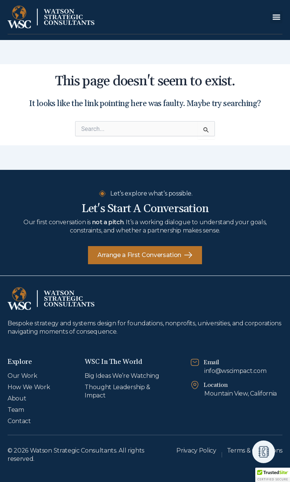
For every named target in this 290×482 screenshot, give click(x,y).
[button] (276, 17)
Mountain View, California (240, 393)
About (17, 398)
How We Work (29, 387)
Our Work (22, 375)
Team (16, 409)
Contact (19, 421)
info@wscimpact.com (235, 370)
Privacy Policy (196, 450)
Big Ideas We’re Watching (122, 375)
